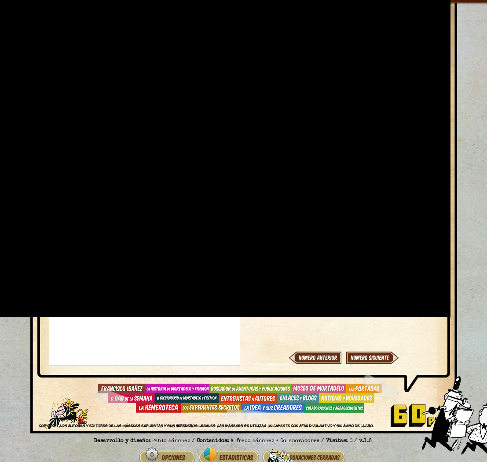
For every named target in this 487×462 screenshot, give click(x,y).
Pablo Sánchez (171, 441)
